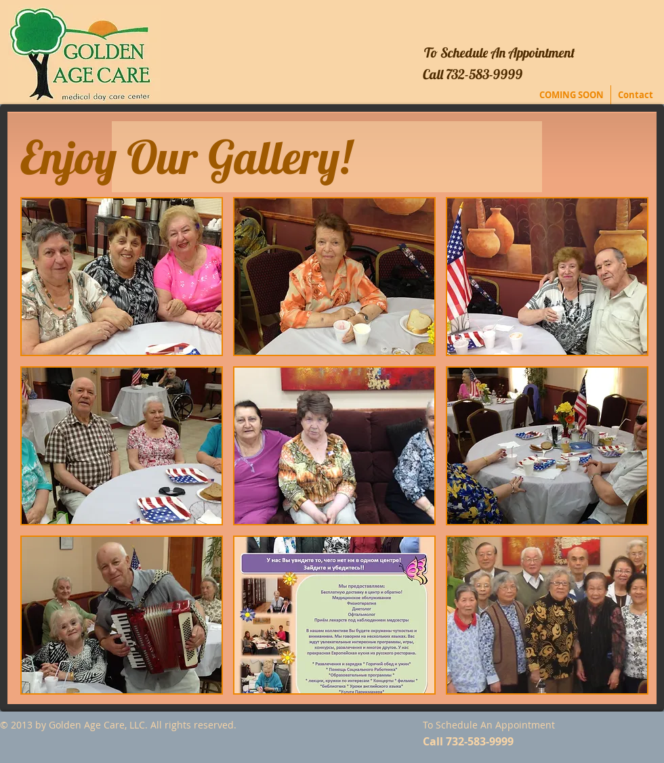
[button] (121, 276)
